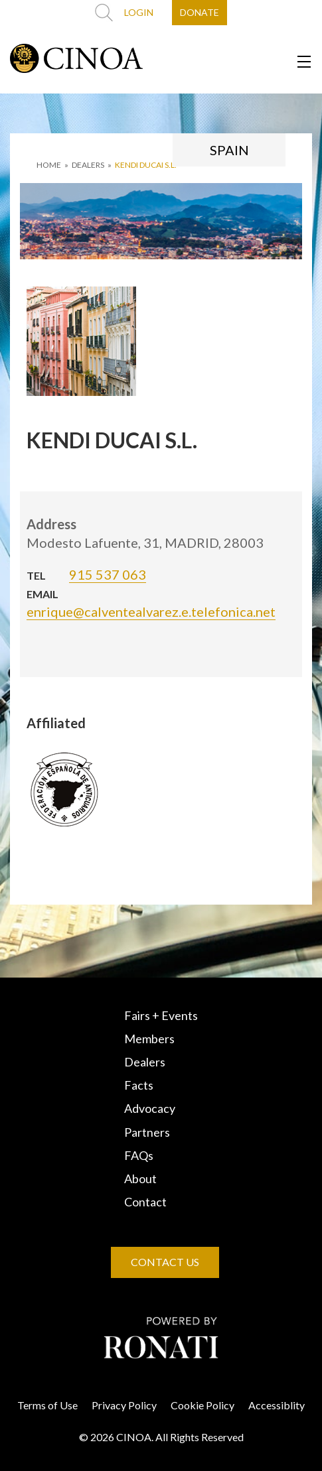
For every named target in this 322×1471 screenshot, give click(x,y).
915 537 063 (107, 574)
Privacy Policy (124, 1405)
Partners (147, 1132)
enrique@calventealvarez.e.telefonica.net (151, 611)
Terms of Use (47, 1405)
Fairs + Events (161, 1015)
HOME (49, 165)
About (140, 1178)
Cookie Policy (202, 1405)
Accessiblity (276, 1405)
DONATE (199, 12)
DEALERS (88, 165)
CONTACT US (165, 1261)
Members (149, 1038)
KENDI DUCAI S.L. (146, 165)
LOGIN (138, 12)
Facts (138, 1085)
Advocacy (149, 1108)
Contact (145, 1201)
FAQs (138, 1155)
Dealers (144, 1062)
